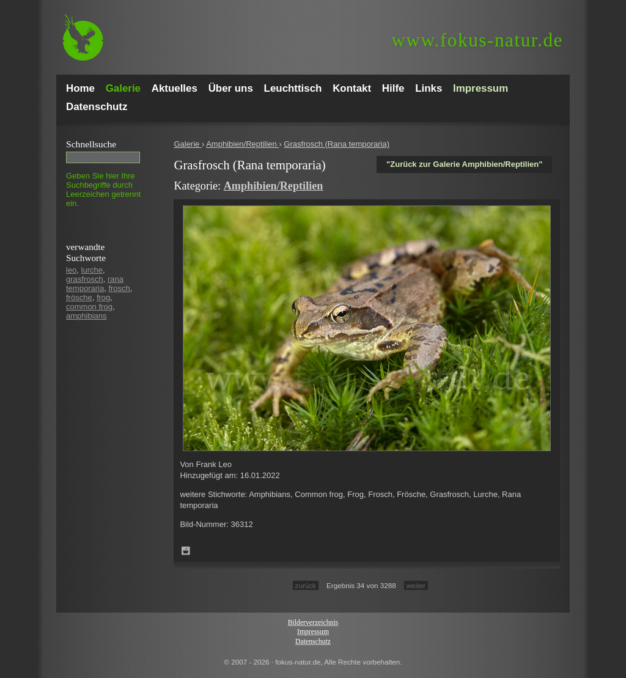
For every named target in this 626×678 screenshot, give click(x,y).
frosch (119, 288)
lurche (92, 270)
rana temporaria (94, 284)
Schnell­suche (91, 144)
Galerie (188, 144)
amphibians (86, 315)
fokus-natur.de (477, 40)
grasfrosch (84, 279)
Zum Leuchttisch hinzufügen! (186, 551)
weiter (416, 585)
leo (71, 270)
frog (103, 297)
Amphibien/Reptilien (242, 144)
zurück (305, 585)
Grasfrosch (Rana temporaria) (336, 144)
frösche (79, 297)
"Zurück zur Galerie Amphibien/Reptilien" (464, 164)
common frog (89, 306)
